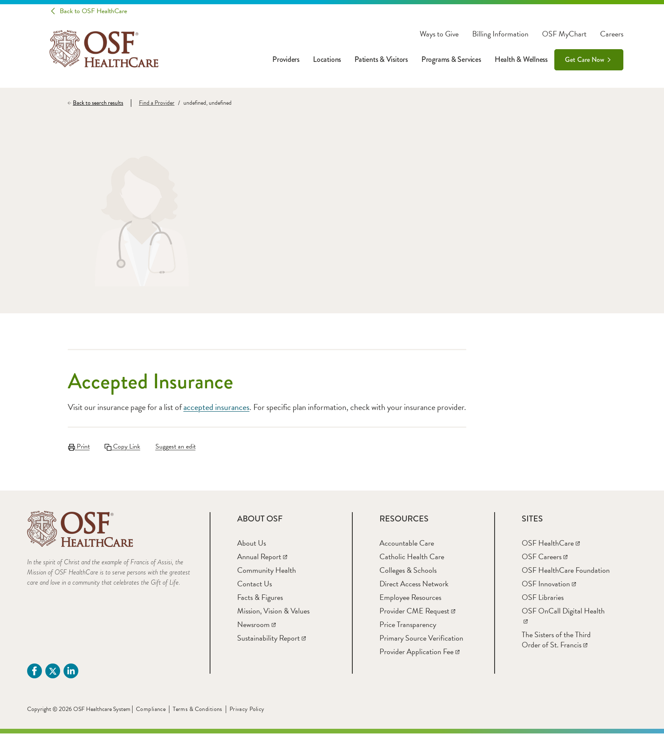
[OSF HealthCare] (551, 545)
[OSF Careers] (544, 559)
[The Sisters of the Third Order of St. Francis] (556, 642)
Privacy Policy (247, 711)
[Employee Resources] (410, 599)
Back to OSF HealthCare (93, 11)
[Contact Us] (254, 586)
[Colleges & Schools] (408, 572)
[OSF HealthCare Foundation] (566, 572)
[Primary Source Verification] (421, 640)
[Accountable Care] (406, 545)
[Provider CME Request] (417, 613)
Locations (327, 59)
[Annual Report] (262, 559)
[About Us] (251, 545)
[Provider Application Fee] (419, 654)
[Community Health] (266, 572)
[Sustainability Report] (271, 640)
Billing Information (500, 34)
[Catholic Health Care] (411, 559)
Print (78, 446)
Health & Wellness (521, 59)
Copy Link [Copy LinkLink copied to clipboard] (123, 446)
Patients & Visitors (381, 59)
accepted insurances (216, 407)
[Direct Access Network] (413, 586)
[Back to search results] (99, 103)
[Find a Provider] (152, 103)
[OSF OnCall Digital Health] (563, 618)
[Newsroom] (256, 627)
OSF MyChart (564, 34)
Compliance (151, 711)
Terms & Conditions (197, 711)
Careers (611, 34)
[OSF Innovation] (549, 586)
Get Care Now (584, 59)
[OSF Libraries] (543, 599)
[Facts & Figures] (260, 599)
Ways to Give (439, 34)
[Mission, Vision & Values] (273, 613)
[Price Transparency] (407, 627)
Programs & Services (451, 59)
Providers (285, 59)
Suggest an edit (177, 446)
